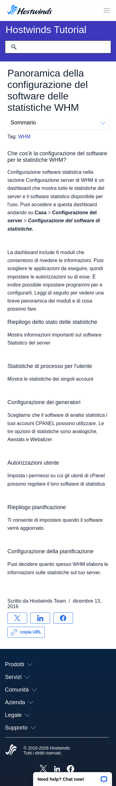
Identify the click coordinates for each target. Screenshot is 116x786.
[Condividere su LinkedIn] (40, 618)
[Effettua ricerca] (14, 47)
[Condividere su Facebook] (63, 618)
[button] (72, 777)
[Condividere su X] (17, 618)
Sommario (58, 122)
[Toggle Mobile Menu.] (107, 10)
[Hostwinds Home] (11, 750)
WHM (24, 136)
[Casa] (30, 10)
